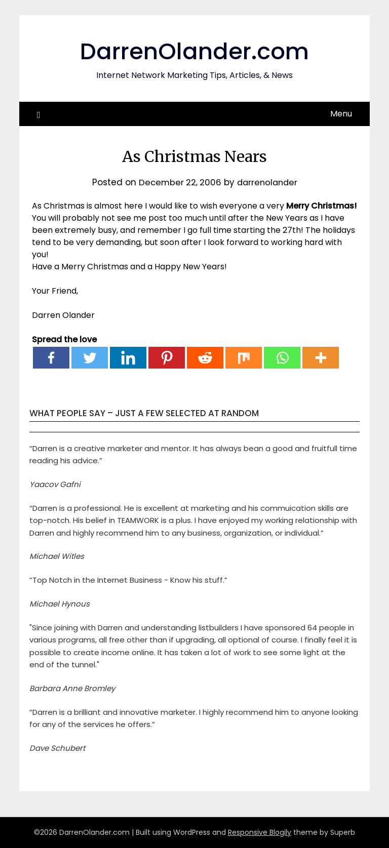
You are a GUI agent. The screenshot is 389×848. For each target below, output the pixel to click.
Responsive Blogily (259, 832)
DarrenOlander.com (194, 51)
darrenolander (268, 182)
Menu (341, 113)
